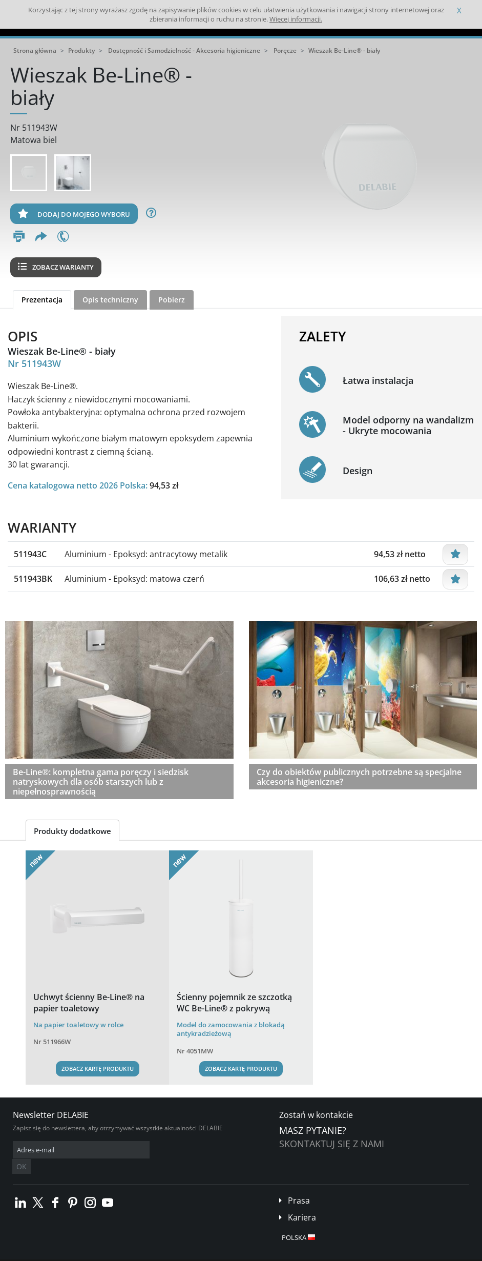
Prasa (299, 1185)
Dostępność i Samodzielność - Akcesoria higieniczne (184, 50)
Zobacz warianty (56, 267)
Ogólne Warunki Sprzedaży (81, 1253)
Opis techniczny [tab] (110, 299)
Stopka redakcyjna (207, 1253)
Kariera (302, 1202)
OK (175, 1150)
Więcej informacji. (295, 19)
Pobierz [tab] (171, 299)
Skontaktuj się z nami (331, 1143)
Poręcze (285, 50)
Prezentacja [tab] (42, 299)
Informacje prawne (149, 1253)
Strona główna (34, 50)
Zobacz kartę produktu (97, 1068)
